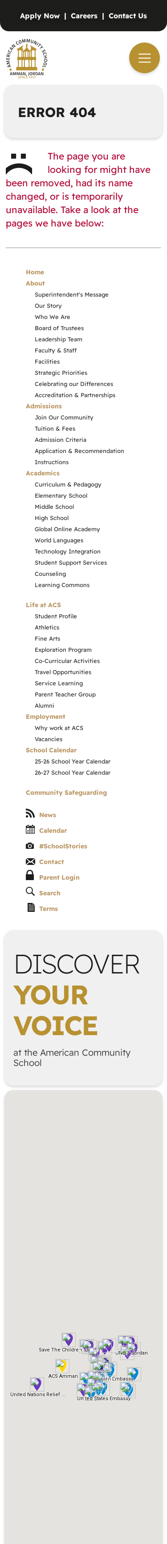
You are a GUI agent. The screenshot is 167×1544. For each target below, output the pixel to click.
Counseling (50, 573)
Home (35, 272)
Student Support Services (71, 562)
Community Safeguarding (66, 793)
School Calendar (51, 750)
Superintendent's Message (72, 294)
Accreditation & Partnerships (75, 395)
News (41, 814)
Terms (43, 908)
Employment (45, 717)
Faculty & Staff (56, 350)
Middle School (54, 506)
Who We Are (52, 316)
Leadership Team (58, 339)
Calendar (46, 830)
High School (52, 517)
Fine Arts (47, 638)
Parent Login (53, 875)
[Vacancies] (90, 16)
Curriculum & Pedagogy (68, 484)
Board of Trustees (59, 327)
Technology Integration (68, 551)
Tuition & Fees (55, 428)
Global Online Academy (67, 529)
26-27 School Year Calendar (72, 772)
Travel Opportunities (63, 672)
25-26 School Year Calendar (72, 761)
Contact (45, 862)
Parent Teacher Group (65, 694)
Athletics (47, 627)
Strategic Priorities (61, 372)
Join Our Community (64, 417)
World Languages (59, 540)
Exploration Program (63, 649)
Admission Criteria (60, 439)
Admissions (44, 406)
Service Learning (59, 683)
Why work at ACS (59, 727)
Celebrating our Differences (74, 383)
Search (43, 892)
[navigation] (144, 57)
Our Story (48, 305)
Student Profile (56, 616)
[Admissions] (45, 16)
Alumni (44, 705)
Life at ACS (43, 605)
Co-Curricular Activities (67, 660)
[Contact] (128, 16)
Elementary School (61, 495)
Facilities (47, 361)
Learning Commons (62, 584)
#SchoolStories (56, 846)
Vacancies (48, 739)
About (35, 283)
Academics (43, 473)
